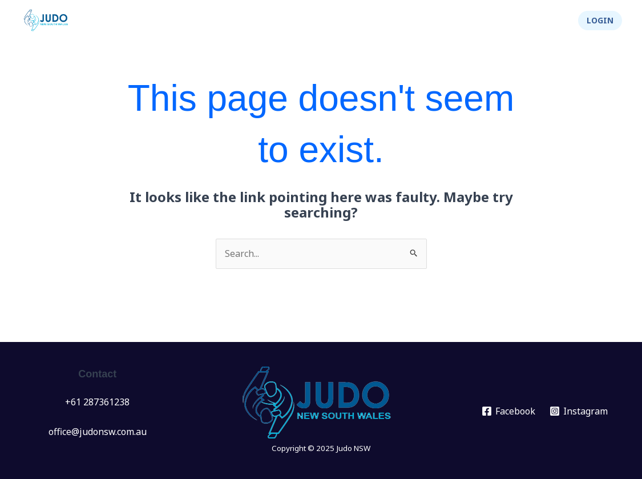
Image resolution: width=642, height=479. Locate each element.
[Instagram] (578, 411)
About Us (425, 21)
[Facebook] (508, 411)
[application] (254, 21)
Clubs (296, 21)
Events (240, 21)
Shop (547, 20)
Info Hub (357, 21)
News (189, 20)
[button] (600, 20)
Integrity (493, 21)
